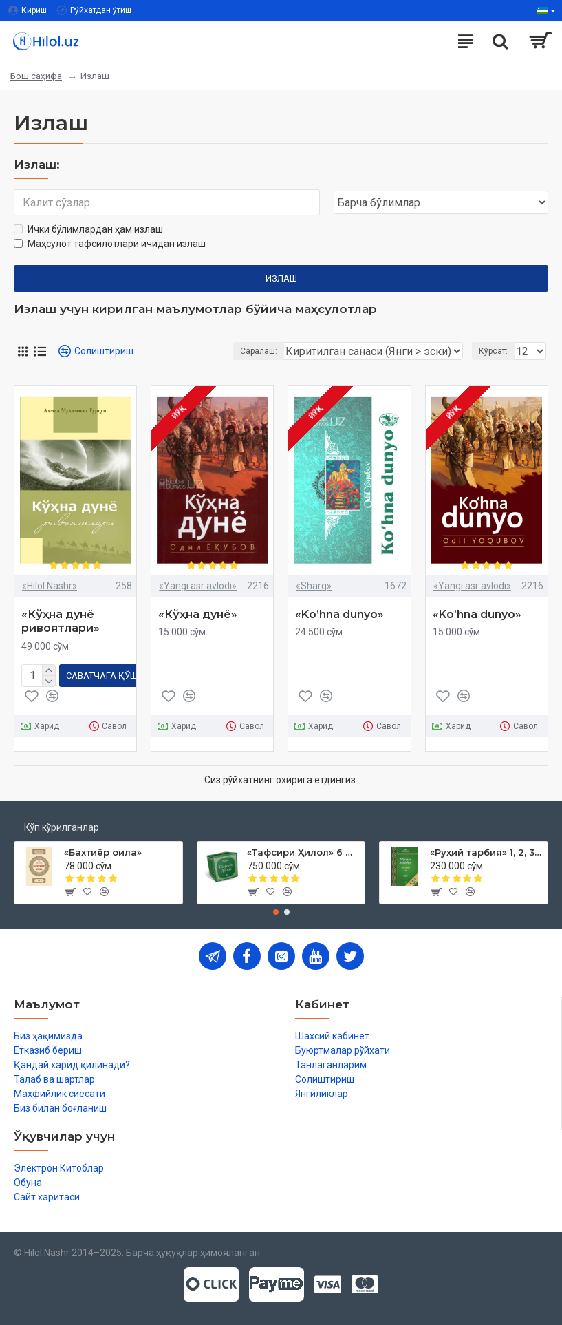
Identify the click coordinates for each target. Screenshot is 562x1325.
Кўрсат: (493, 351)
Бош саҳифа (36, 76)
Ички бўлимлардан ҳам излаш (88, 229)
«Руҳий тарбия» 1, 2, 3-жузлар (486, 852)
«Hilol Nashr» (49, 585)
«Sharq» (314, 585)
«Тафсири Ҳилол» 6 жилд (303, 852)
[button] (276, 912)
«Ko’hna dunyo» (339, 614)
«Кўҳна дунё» (197, 614)
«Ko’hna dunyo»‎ (477, 614)
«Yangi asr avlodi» (198, 585)
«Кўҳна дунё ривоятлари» (60, 621)
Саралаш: (258, 351)
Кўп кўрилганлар (61, 827)
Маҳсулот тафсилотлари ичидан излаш (110, 243)
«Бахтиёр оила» (103, 852)
